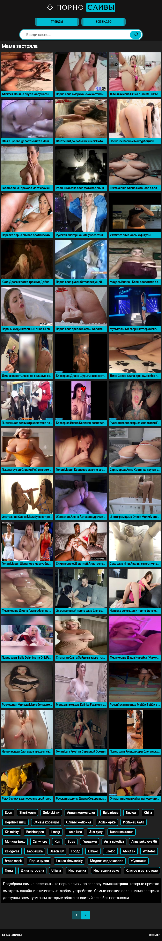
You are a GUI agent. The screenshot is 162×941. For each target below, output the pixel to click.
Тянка (9, 871)
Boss (71, 842)
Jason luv (57, 851)
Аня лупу (96, 832)
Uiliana (56, 871)
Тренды (57, 21)
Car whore (40, 842)
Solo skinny (51, 813)
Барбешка (35, 851)
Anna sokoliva (114, 842)
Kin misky (12, 832)
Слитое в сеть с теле (142, 871)
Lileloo (110, 851)
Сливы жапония (78, 822)
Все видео (103, 21)
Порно (81, 7)
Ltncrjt (55, 832)
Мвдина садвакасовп (106, 861)
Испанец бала (133, 822)
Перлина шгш (15, 822)
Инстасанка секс (106, 871)
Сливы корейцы (46, 822)
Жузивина (138, 861)
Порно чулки (39, 861)
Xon (57, 842)
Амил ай (129, 851)
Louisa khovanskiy (69, 861)
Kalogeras (12, 851)
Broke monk (13, 861)
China (148, 813)
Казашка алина (121, 832)
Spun (8, 813)
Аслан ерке (107, 822)
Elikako (93, 851)
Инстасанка (77, 871)
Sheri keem (27, 813)
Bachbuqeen (35, 832)
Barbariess (110, 813)
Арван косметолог (81, 813)
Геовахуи (89, 842)
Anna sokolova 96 (144, 842)
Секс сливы (12, 935)
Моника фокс (15, 842)
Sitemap (154, 935)
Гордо (75, 851)
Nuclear (131, 813)
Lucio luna (74, 832)
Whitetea (149, 851)
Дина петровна (32, 871)
